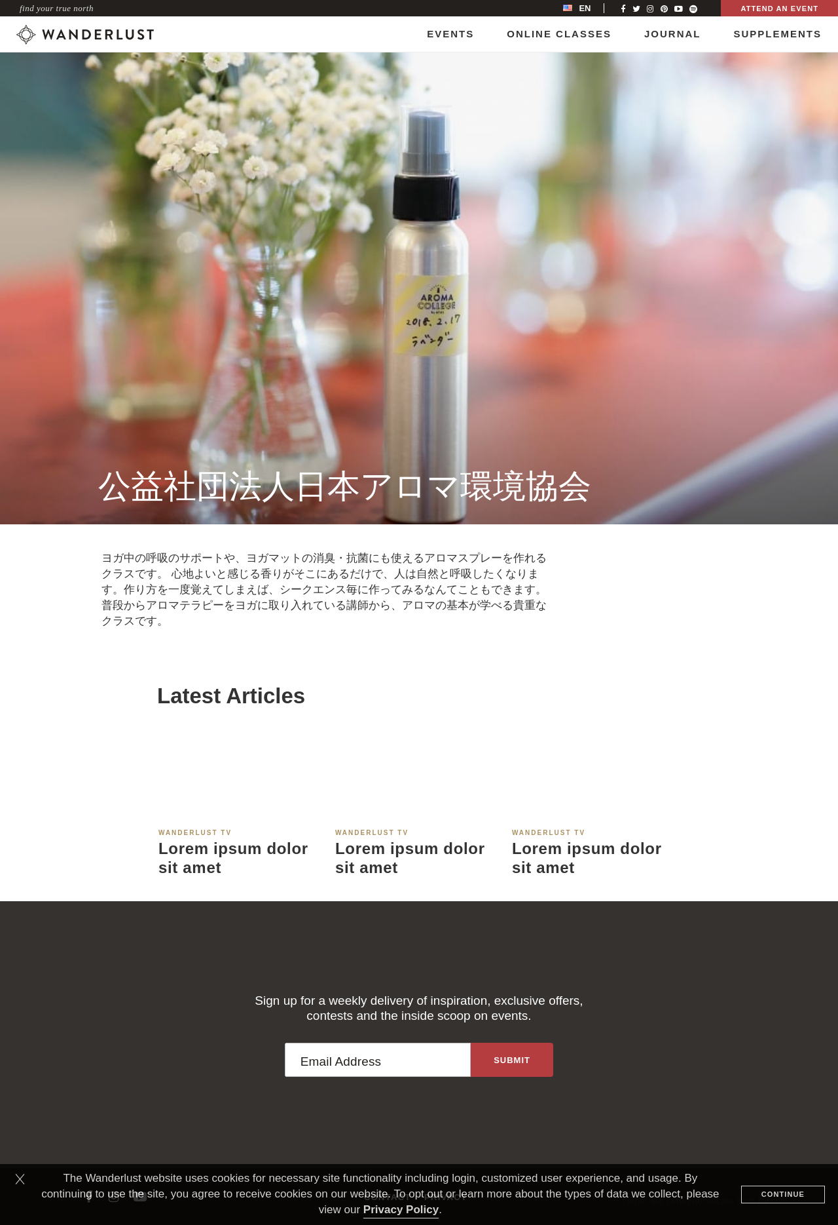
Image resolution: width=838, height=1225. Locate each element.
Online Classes (559, 33)
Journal (672, 33)
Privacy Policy (401, 1209)
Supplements (777, 33)
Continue (783, 1194)
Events (450, 33)
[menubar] (590, 8)
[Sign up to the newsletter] (512, 1060)
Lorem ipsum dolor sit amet (233, 858)
